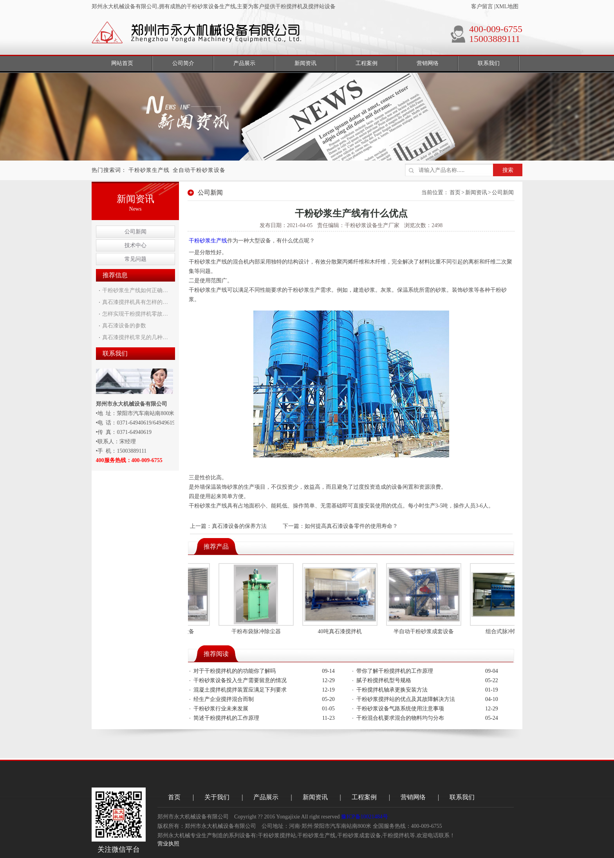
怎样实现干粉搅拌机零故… (135, 314)
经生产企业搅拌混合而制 (223, 699)
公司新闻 (135, 232)
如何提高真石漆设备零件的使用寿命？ (351, 526)
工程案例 (364, 797)
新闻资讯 (476, 192)
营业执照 (168, 844)
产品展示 (265, 797)
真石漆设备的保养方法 (239, 526)
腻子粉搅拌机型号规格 (383, 680)
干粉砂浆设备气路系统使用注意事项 (400, 709)
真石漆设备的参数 (124, 326)
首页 (455, 192)
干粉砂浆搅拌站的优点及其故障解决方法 (405, 699)
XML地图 (506, 6)
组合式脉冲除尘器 (509, 631)
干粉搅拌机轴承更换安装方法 (392, 690)
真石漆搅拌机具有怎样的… (135, 302)
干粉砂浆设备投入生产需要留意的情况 (240, 680)
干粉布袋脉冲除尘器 (257, 631)
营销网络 (413, 797)
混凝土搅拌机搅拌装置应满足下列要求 (240, 690)
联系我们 (462, 797)
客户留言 (482, 6)
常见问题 (135, 259)
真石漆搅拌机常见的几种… (135, 337)
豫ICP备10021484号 (364, 817)
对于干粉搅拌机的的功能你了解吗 (234, 671)
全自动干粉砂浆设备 (199, 170)
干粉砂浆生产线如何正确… (135, 290)
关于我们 (216, 797)
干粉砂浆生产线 (149, 170)
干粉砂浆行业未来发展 (220, 709)
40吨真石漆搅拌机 (341, 631)
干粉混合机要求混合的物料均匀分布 (400, 718)
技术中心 (135, 245)
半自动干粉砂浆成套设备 (425, 631)
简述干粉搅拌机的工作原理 (226, 718)
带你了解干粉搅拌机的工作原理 (394, 671)
